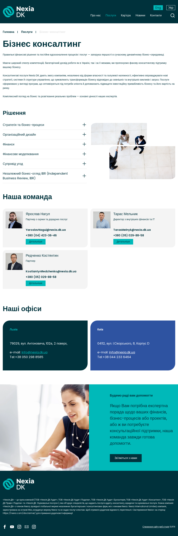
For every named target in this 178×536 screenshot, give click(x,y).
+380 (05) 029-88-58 (128, 235)
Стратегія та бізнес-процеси (23, 125)
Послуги (111, 15)
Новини (140, 15)
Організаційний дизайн (19, 134)
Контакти (156, 15)
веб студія (164, 526)
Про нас (95, 15)
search (172, 15)
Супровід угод (13, 164)
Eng (158, 7)
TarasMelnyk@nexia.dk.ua (132, 230)
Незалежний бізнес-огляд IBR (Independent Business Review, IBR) (35, 175)
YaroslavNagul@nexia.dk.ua (46, 230)
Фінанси (8, 144)
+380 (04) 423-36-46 (41, 235)
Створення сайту (151, 526)
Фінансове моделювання (21, 154)
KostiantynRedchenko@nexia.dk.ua (51, 271)
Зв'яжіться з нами (126, 458)
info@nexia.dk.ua (34, 352)
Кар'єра (126, 15)
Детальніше (35, 241)
